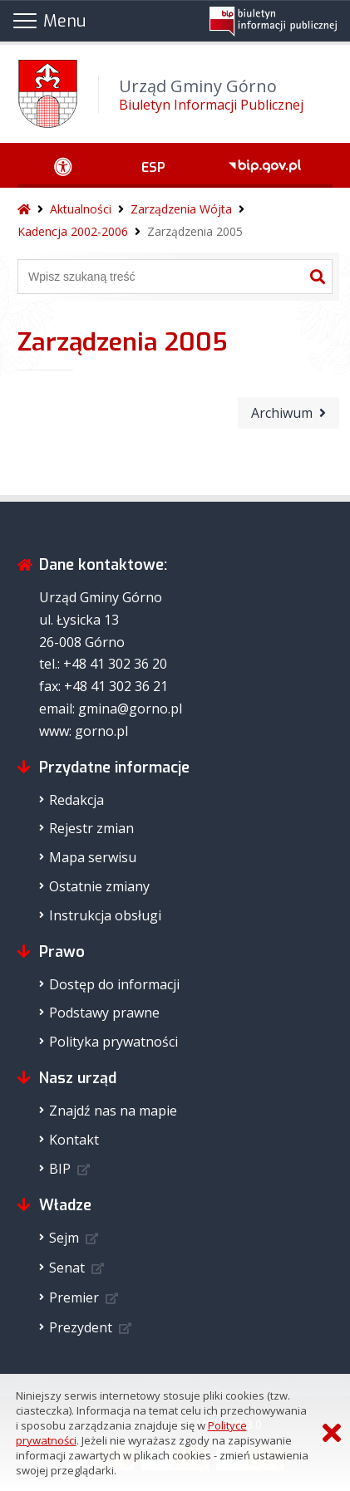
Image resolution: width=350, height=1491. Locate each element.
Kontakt (74, 1140)
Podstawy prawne (104, 1012)
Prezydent (80, 1327)
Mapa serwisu (92, 857)
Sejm (64, 1238)
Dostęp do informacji (114, 984)
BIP (60, 1169)
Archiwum (282, 413)
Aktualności (80, 209)
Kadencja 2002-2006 (72, 231)
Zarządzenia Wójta (181, 209)
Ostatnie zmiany (99, 886)
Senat (67, 1267)
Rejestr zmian (91, 828)
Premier (74, 1297)
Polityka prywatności (113, 1041)
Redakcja (76, 800)
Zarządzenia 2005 (195, 231)
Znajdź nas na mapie (113, 1110)
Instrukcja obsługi (105, 915)
